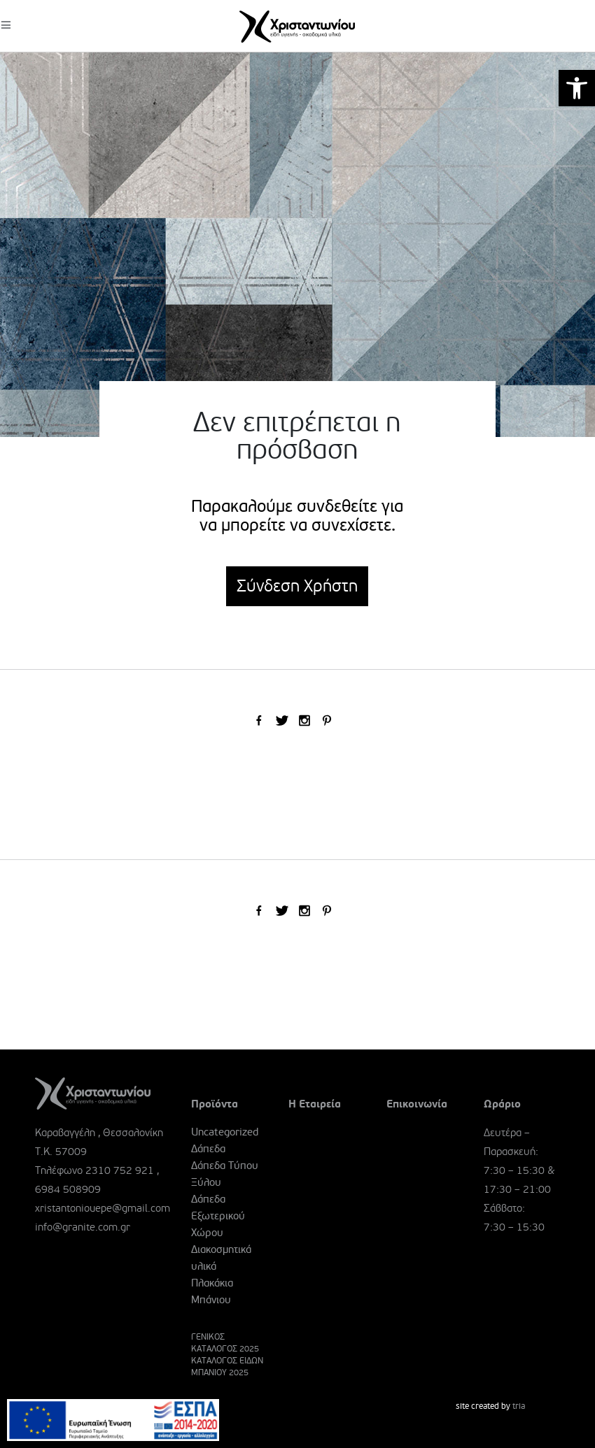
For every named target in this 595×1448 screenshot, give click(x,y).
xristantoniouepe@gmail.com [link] (102, 1208)
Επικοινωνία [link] (416, 1104)
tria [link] (518, 1406)
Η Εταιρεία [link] (314, 1104)
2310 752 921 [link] (119, 1170)
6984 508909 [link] (68, 1189)
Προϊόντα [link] (214, 1104)
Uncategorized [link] (224, 1132)
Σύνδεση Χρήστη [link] (297, 586)
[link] (577, 88)
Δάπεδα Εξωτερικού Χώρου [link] (218, 1216)
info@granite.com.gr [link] (82, 1227)
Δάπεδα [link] (208, 1148)
